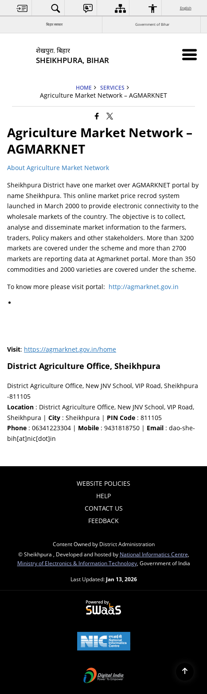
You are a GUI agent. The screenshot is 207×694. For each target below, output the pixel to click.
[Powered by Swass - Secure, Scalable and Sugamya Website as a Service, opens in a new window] (103, 608)
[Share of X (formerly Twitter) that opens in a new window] (109, 115)
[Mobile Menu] (189, 54)
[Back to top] (185, 672)
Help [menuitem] (103, 496)
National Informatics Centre (154, 554)
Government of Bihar (152, 24)
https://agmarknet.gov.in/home (70, 349)
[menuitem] (22, 8)
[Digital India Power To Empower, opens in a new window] (104, 676)
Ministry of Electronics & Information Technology (77, 563)
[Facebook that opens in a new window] (96, 115)
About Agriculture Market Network (59, 167)
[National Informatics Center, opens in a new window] (103, 642)
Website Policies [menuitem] (103, 483)
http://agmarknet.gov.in (144, 286)
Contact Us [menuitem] (104, 508)
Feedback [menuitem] (103, 520)
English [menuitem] (186, 7)
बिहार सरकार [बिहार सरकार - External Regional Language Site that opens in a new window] (54, 24)
